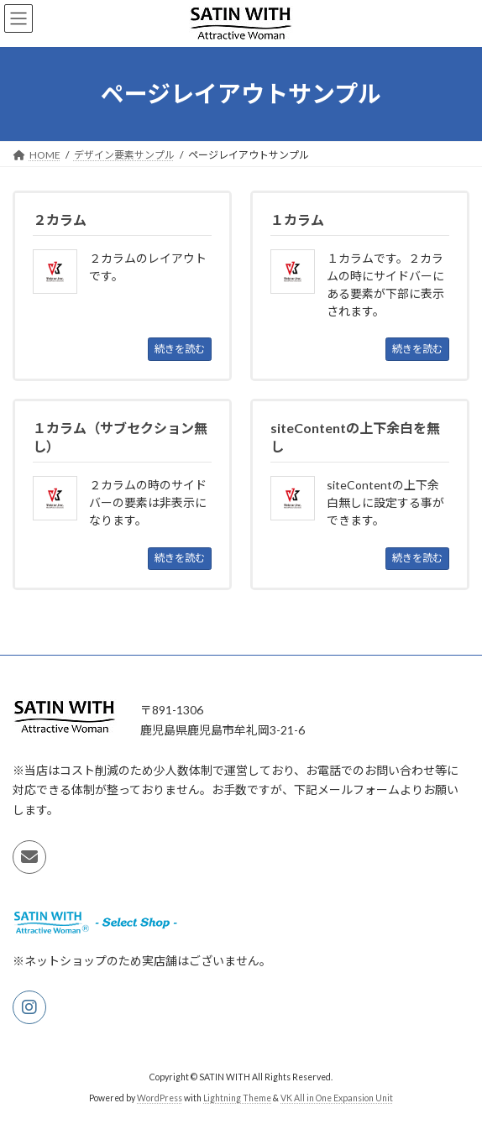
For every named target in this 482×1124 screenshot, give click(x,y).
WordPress (159, 1098)
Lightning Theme (237, 1098)
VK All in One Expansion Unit (336, 1098)
